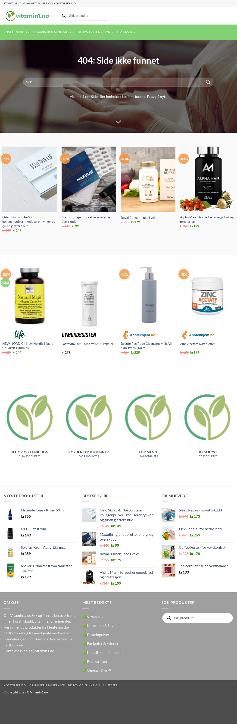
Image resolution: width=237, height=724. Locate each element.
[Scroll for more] (118, 122)
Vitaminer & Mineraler (54, 32)
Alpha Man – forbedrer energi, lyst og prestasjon (207, 219)
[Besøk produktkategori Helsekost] (207, 422)
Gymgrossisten (79, 334)
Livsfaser (126, 32)
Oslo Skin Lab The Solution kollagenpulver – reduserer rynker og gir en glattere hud (28, 221)
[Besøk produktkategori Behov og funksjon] (29, 422)
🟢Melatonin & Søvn (98, 625)
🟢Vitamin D (92, 616)
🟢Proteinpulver (95, 634)
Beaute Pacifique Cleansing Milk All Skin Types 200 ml (146, 346)
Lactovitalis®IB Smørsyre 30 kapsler (87, 344)
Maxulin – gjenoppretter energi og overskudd (86, 219)
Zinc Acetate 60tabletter (197, 344)
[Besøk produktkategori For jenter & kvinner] (89, 422)
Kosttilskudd (16, 32)
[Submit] (208, 82)
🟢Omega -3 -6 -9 (96, 670)
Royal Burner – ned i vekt (139, 217)
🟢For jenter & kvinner (100, 643)
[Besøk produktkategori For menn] (148, 422)
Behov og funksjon (96, 32)
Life (19, 334)
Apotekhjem (138, 334)
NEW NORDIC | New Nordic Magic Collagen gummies (27, 346)
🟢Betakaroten (94, 661)
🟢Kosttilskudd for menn (102, 652)
